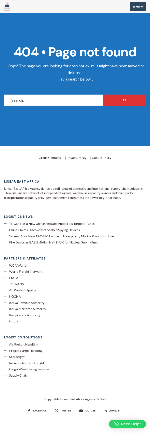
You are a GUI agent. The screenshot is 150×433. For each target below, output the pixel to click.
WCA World (18, 265)
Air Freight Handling (23, 344)
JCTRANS (16, 284)
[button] (127, 424)
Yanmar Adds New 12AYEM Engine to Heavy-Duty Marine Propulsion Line (61, 236)
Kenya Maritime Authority (27, 309)
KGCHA (15, 296)
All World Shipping (22, 290)
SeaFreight (17, 357)
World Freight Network (26, 271)
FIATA (13, 278)
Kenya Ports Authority (24, 315)
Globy (13, 321)
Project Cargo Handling (26, 350)
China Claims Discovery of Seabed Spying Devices (44, 230)
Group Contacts (50, 157)
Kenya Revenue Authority (26, 303)
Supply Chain (18, 375)
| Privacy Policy (75, 157)
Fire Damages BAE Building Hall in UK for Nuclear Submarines (53, 242)
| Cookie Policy (100, 157)
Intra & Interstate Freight (26, 363)
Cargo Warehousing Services (29, 369)
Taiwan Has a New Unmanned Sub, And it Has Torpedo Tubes (52, 223)
